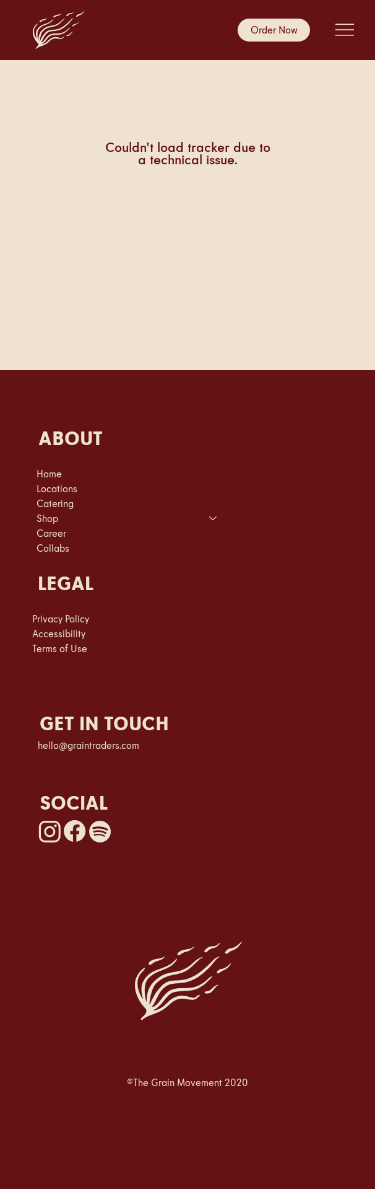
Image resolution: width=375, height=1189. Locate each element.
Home (49, 473)
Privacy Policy (60, 618)
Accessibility (58, 633)
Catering (55, 503)
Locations (57, 488)
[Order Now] (274, 30)
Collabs (53, 548)
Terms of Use (59, 648)
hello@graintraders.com (88, 745)
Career (51, 533)
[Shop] (213, 518)
